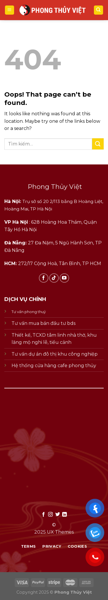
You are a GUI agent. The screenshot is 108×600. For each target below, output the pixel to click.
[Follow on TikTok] (54, 278)
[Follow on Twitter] (57, 514)
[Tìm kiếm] (98, 10)
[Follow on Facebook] (43, 278)
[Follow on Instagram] (50, 514)
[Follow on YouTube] (64, 278)
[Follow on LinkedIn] (64, 514)
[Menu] (9, 10)
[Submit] (98, 143)
